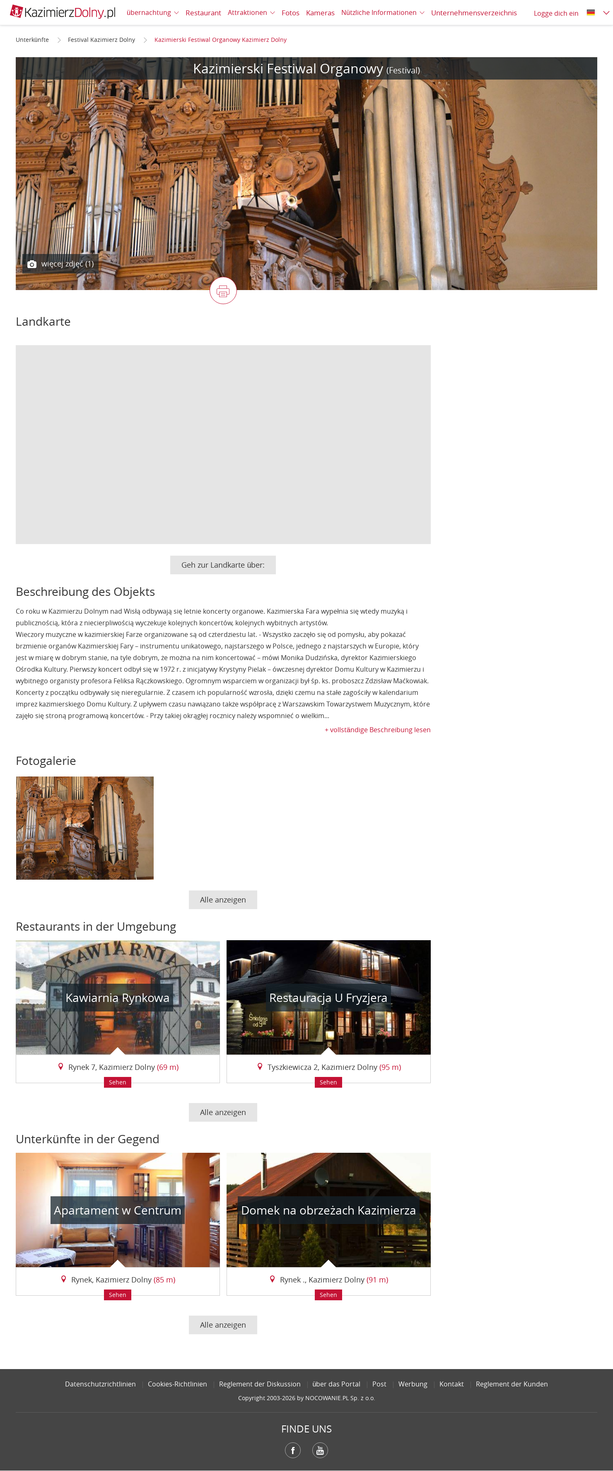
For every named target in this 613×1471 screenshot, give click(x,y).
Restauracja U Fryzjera (328, 997)
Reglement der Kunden (512, 1384)
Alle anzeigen (223, 900)
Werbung (412, 1384)
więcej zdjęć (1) (60, 264)
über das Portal (337, 1384)
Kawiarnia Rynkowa (117, 997)
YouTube (320, 1450)
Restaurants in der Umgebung (96, 926)
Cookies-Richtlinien (177, 1384)
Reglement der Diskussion (260, 1384)
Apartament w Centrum (117, 1210)
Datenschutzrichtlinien (100, 1384)
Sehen (117, 1082)
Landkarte (43, 321)
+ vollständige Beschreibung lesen (378, 729)
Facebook (293, 1450)
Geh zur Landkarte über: (223, 565)
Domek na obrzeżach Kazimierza (328, 1210)
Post (379, 1384)
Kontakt (451, 1384)
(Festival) (403, 70)
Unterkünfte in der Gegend (87, 1139)
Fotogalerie (46, 760)
